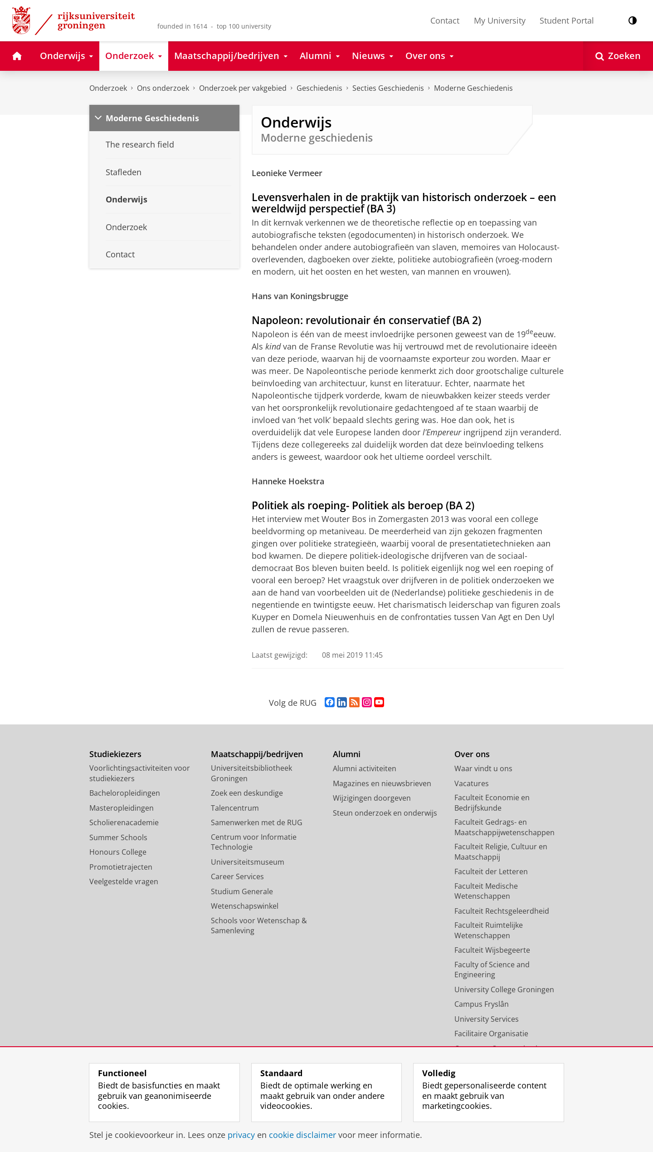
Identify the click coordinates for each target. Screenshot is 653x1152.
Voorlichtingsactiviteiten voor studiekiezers (139, 773)
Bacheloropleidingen (124, 793)
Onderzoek (108, 88)
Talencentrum (235, 808)
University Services (486, 1019)
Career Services (237, 876)
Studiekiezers (115, 754)
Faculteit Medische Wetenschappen (486, 891)
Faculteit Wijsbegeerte (492, 950)
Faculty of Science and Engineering (492, 970)
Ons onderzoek (163, 88)
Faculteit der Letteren (491, 871)
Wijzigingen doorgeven (372, 798)
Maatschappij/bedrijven (257, 754)
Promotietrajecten (120, 867)
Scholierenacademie (124, 822)
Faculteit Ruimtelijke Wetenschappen (488, 930)
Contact (444, 20)
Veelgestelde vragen (123, 881)
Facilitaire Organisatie (491, 1034)
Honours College (117, 852)
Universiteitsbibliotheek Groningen (251, 773)
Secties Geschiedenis (388, 88)
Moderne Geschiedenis (473, 88)
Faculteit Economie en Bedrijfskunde (492, 803)
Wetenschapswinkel (244, 906)
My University (500, 20)
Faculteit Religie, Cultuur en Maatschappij (500, 852)
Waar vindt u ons (483, 768)
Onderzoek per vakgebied (243, 88)
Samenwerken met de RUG (256, 822)
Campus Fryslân (481, 1004)
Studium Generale (242, 891)
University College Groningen (504, 989)
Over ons (472, 754)
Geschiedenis (319, 88)
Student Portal (567, 20)
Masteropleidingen (121, 808)
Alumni (347, 754)
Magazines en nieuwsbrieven (382, 783)
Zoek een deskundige (247, 793)
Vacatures (471, 783)
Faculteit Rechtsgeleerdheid (501, 911)
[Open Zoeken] (618, 56)
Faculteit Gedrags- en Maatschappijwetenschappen (504, 827)
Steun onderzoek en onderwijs (385, 813)
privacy (241, 1134)
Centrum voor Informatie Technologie (254, 842)
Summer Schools (118, 837)
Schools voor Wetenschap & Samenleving (259, 926)
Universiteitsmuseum (247, 862)
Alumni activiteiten (364, 768)
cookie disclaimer (302, 1134)
